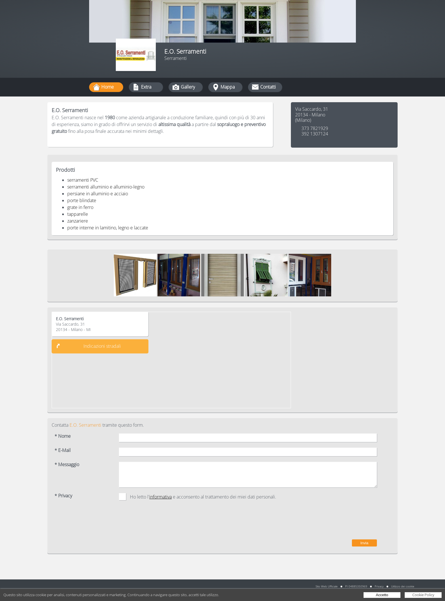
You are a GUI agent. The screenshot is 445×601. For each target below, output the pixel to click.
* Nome (62, 436)
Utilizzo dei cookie (402, 586)
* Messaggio (66, 464)
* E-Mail (62, 450)
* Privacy (63, 496)
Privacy (379, 586)
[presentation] (334, 523)
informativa (160, 497)
